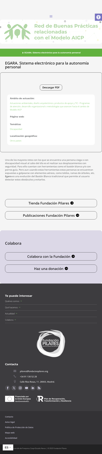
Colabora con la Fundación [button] (48, 256)
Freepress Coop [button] (28, 448)
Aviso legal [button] (10, 422)
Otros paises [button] (15, 140)
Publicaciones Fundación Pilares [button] (49, 215)
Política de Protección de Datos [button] (19, 427)
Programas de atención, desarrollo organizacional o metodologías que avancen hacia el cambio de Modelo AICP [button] (50, 106)
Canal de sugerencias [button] (18, 408)
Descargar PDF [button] (51, 87)
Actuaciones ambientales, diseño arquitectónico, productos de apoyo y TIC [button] (44, 103)
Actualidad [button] (10, 313)
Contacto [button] (9, 416)
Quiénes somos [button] (12, 301)
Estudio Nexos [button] (40, 448)
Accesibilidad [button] (11, 438)
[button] (98, 17)
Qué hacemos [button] (11, 307)
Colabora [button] (9, 319)
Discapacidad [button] (16, 129)
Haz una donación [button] (48, 268)
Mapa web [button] (10, 432)
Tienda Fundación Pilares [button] (48, 203)
